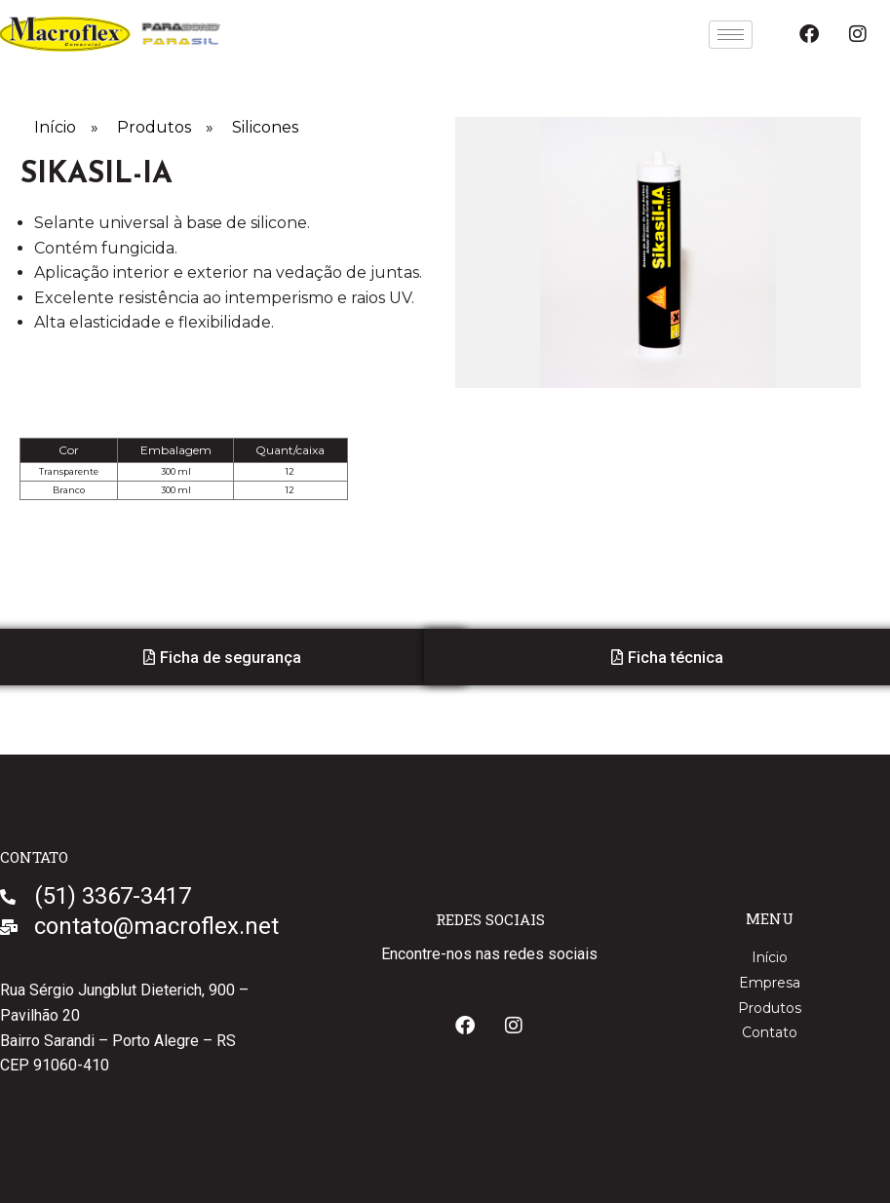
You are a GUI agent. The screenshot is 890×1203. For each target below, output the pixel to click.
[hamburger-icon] (731, 34)
